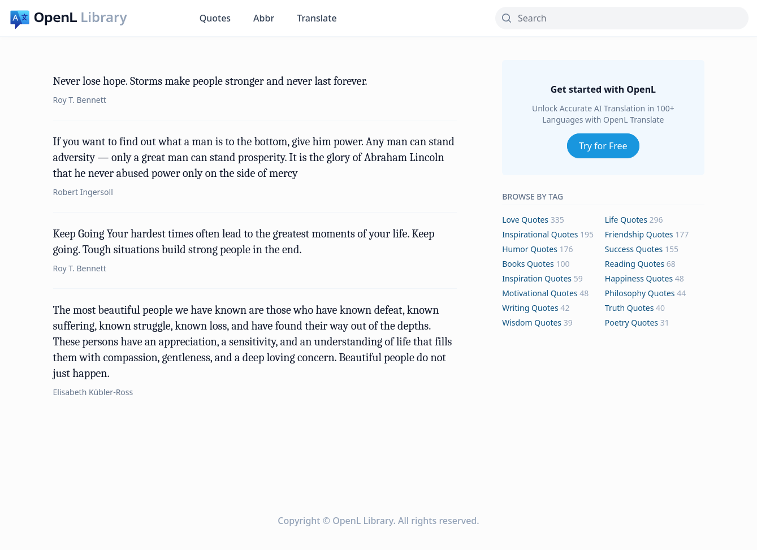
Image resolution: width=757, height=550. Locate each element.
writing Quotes (530, 307)
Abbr (263, 18)
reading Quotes (634, 263)
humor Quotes (529, 249)
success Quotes (634, 249)
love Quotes (525, 219)
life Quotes (626, 219)
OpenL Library (362, 520)
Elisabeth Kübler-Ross (93, 392)
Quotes (215, 18)
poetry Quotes (631, 322)
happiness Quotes (639, 278)
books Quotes (528, 263)
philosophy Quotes (640, 293)
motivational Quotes (539, 293)
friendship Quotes (639, 234)
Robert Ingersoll (83, 192)
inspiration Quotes (537, 278)
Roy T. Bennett (79, 99)
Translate (316, 18)
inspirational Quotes (540, 234)
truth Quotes (629, 307)
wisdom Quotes (531, 322)
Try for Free (603, 146)
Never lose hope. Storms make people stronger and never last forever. (210, 81)
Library (103, 17)
